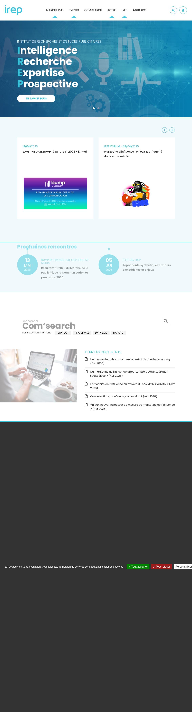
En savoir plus (36, 100)
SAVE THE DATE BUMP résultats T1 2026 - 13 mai (55, 152)
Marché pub (54, 10)
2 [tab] (99, 109)
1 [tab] (94, 109)
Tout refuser (161, 566)
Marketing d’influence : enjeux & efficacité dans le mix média (133, 154)
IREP (124, 10)
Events (74, 10)
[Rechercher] (96, 321)
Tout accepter (138, 566)
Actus (111, 10)
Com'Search (93, 10)
